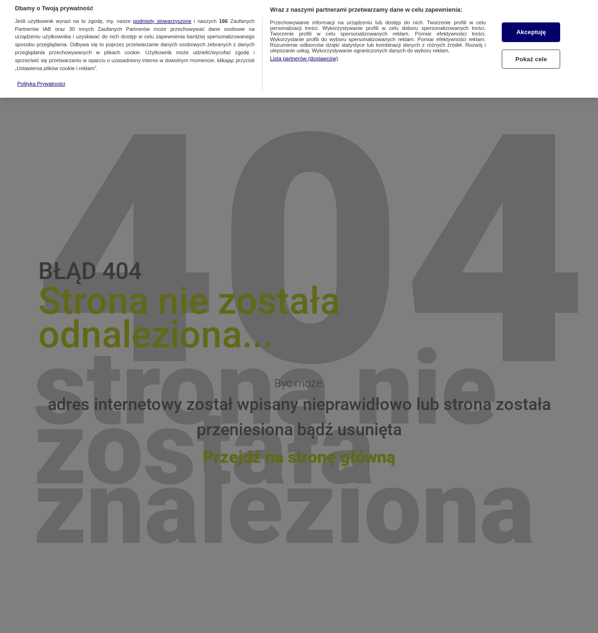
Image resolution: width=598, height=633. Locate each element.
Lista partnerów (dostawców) (304, 52)
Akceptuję (531, 26)
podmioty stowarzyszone (162, 15)
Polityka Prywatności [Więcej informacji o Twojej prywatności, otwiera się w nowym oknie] (41, 77)
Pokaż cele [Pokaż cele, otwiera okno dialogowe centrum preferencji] (531, 53)
